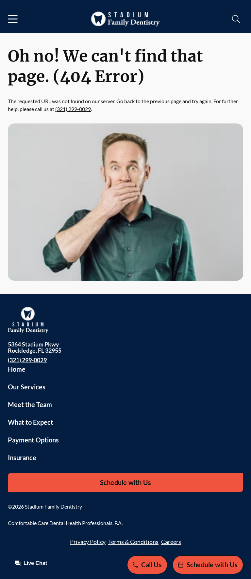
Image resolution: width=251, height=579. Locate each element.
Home (16, 369)
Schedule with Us (125, 482)
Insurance (22, 457)
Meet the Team (30, 404)
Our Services (26, 387)
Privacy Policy (88, 541)
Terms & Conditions (133, 541)
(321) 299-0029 (73, 109)
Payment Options (33, 440)
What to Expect (30, 422)
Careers (171, 541)
